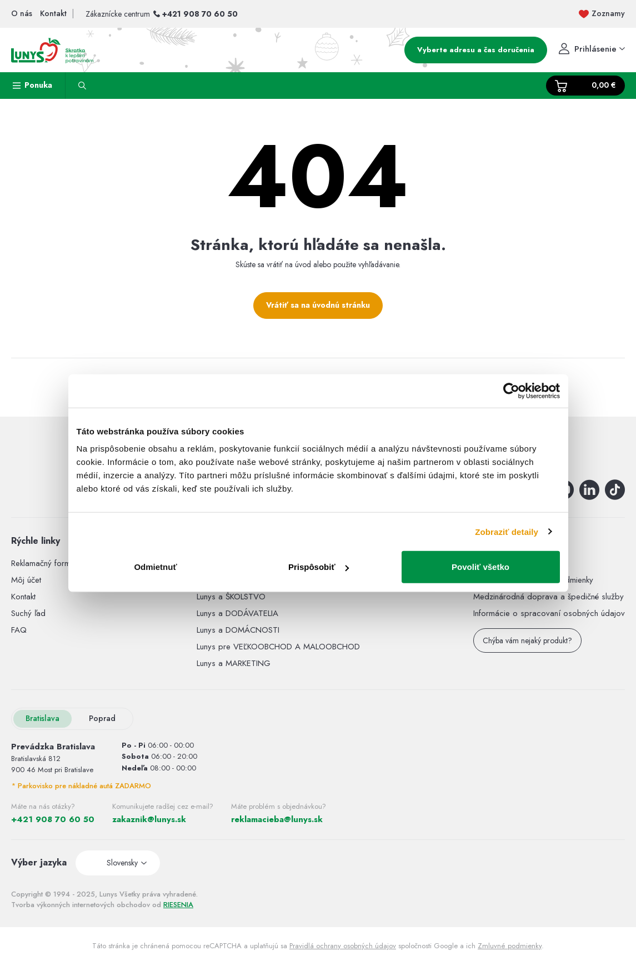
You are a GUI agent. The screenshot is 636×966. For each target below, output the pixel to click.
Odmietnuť (155, 567)
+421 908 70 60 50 (200, 13)
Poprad (102, 718)
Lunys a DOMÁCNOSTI (238, 630)
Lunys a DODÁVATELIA (237, 613)
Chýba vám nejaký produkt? (527, 640)
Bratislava (42, 718)
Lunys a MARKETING (234, 663)
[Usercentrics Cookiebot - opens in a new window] (511, 390)
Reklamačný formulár (47, 563)
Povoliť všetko (480, 567)
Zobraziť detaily (506, 531)
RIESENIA (178, 904)
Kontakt (23, 596)
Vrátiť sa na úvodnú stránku (318, 305)
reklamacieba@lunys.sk (277, 819)
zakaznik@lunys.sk (149, 819)
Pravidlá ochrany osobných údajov (342, 945)
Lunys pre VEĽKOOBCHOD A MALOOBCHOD (278, 646)
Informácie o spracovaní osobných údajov (549, 613)
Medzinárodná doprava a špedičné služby (548, 596)
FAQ (19, 630)
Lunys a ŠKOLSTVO (231, 596)
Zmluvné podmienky (510, 945)
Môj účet (26, 580)
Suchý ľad (28, 613)
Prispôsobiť (318, 567)
